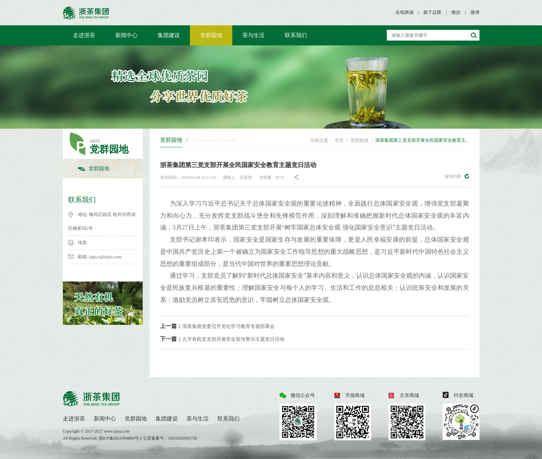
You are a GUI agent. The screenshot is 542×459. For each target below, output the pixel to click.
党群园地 (211, 35)
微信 (455, 12)
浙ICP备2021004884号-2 (121, 438)
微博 (475, 12)
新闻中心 (126, 35)
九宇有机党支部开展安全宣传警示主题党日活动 (222, 339)
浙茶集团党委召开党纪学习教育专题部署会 (217, 326)
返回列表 (456, 176)
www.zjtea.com (117, 431)
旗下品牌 (432, 12)
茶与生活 (253, 35)
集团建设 (169, 35)
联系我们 (296, 35)
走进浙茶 (84, 35)
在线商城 (404, 12)
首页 (339, 140)
